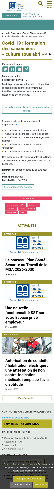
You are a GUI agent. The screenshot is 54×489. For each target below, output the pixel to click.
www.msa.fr (10, 445)
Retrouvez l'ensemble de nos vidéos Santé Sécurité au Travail (25, 440)
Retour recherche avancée (18, 187)
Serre (23, 212)
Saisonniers (11, 212)
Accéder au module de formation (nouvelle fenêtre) (27, 109)
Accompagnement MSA (15, 205)
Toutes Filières (29, 33)
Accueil (5, 33)
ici (16, 124)
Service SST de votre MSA (15, 417)
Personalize (41, 484)
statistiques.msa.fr (14, 448)
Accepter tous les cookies (29, 478)
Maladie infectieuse (27, 209)
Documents (16, 33)
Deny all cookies (20, 484)
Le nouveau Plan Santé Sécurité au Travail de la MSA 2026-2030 (26, 265)
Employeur (11, 209)
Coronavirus (34, 205)
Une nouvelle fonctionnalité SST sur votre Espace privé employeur (24, 315)
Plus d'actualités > (27, 398)
